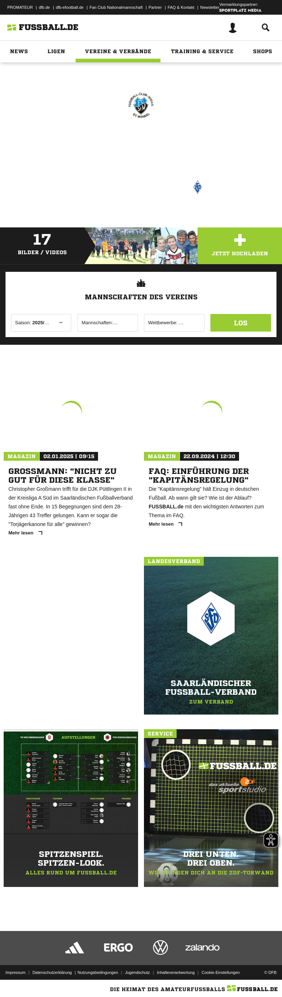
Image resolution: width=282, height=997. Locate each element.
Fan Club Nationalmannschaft (116, 7)
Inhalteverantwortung (176, 972)
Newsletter (209, 7)
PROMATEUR (20, 7)
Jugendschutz (137, 972)
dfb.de (44, 7)
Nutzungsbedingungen (97, 972)
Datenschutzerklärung (52, 972)
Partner (155, 7)
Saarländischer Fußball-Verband (151, 186)
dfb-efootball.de (70, 7)
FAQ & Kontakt (181, 7)
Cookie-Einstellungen (221, 972)
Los (240, 322)
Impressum (15, 972)
